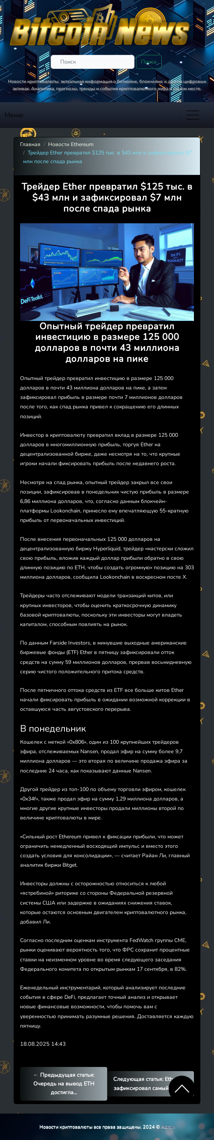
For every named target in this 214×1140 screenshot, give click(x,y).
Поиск (149, 61)
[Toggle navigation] (193, 115)
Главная (30, 144)
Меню (14, 115)
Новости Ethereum (71, 144)
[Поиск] (92, 62)
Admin (168, 1126)
